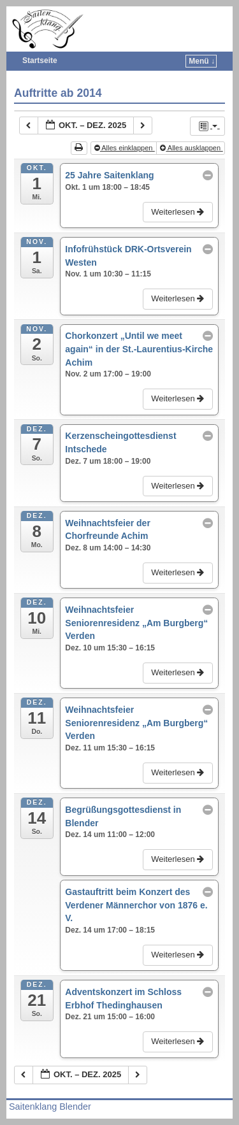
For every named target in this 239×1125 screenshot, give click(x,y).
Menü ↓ (202, 61)
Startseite (39, 60)
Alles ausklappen (191, 148)
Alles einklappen (124, 148)
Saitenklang (131, 16)
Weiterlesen (178, 212)
